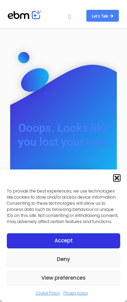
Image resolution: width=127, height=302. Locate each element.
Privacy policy (75, 293)
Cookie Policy (48, 293)
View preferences (63, 277)
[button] (116, 178)
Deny (63, 259)
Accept (64, 240)
